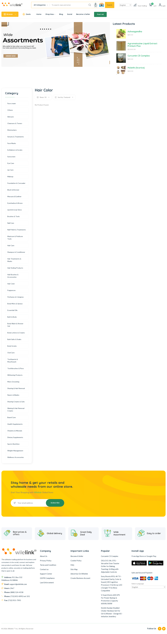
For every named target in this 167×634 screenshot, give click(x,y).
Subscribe (55, 503)
